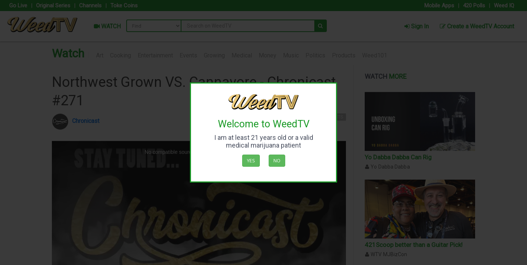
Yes (251, 160)
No (276, 160)
